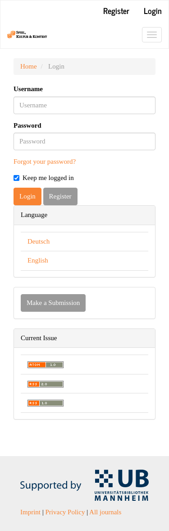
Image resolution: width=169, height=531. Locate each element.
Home (28, 66)
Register (116, 10)
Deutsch (38, 241)
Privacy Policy (65, 512)
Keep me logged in (44, 177)
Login (153, 10)
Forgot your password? (45, 161)
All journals (105, 512)
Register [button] (60, 196)
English (37, 260)
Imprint (30, 512)
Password (27, 125)
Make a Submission (53, 302)
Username (28, 88)
